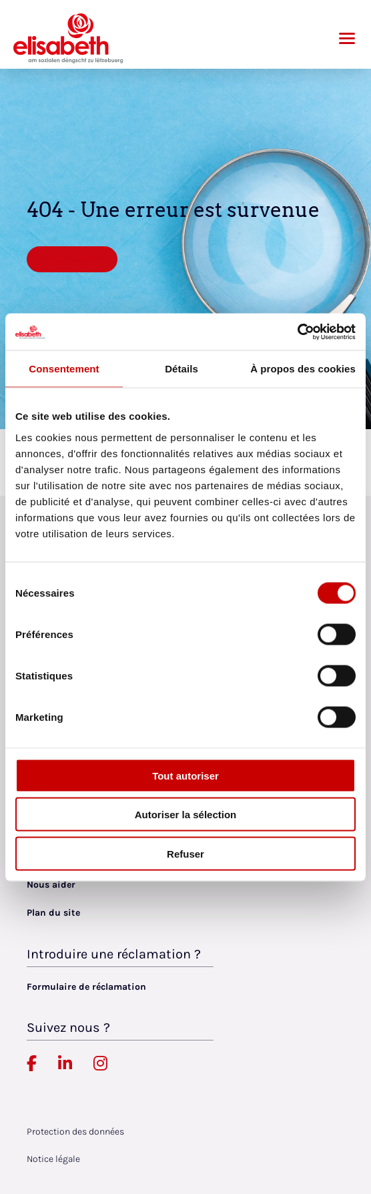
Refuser (185, 853)
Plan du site (53, 912)
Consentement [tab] (64, 368)
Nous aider (51, 884)
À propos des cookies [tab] (303, 368)
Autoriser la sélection (186, 814)
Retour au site (72, 259)
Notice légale (53, 1159)
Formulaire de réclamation (86, 986)
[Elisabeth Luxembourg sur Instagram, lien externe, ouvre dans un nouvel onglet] (100, 1064)
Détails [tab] (181, 368)
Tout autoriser (185, 775)
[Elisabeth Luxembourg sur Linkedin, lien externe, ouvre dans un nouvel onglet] (65, 1064)
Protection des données (75, 1131)
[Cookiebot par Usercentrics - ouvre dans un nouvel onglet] (297, 331)
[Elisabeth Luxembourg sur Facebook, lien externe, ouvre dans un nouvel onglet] (32, 1064)
